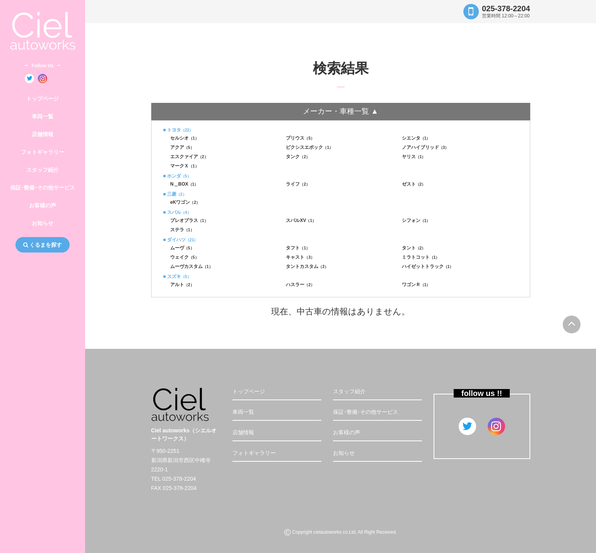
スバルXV (301, 220)
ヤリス (414, 156)
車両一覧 (42, 116)
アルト (182, 284)
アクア (182, 147)
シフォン (416, 220)
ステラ (182, 229)
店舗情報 (42, 134)
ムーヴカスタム (191, 266)
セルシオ (184, 138)
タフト (298, 248)
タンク (298, 156)
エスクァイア (189, 156)
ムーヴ (182, 248)
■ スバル (177, 212)
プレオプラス (189, 220)
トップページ (42, 99)
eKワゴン (185, 202)
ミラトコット (421, 257)
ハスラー (300, 284)
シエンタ (416, 138)
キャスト (300, 257)
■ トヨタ (178, 130)
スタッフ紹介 (42, 170)
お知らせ (42, 223)
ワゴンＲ (416, 284)
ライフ (298, 184)
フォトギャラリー (42, 152)
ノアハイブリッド (425, 147)
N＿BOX (184, 184)
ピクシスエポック (309, 147)
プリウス (300, 138)
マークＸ (184, 166)
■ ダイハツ (180, 239)
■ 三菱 (174, 194)
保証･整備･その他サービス (42, 187)
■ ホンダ (177, 176)
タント (414, 248)
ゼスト (414, 184)
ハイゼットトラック (428, 266)
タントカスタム (307, 266)
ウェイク (184, 257)
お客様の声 (42, 205)
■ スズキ (177, 276)
